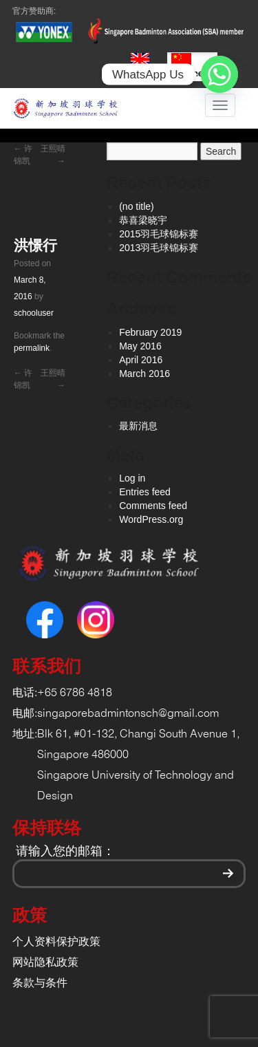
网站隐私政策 (45, 963)
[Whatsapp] (219, 74)
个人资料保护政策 (56, 942)
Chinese (192, 65)
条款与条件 (39, 983)
